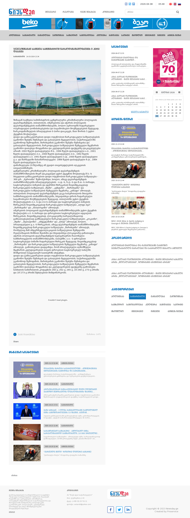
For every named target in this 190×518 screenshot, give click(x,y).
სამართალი (28, 35)
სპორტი (125, 35)
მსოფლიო (137, 35)
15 (168, 110)
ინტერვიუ (150, 35)
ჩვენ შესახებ (88, 12)
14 (165, 110)
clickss (14, 475)
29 (168, 116)
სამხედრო (71, 35)
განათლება (44, 35)
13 (161, 110)
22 (168, 113)
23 (172, 113)
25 (180, 113)
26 (157, 116)
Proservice (172, 511)
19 (157, 113)
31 (176, 116)
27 (161, 116)
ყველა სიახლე (140, 112)
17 (176, 110)
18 (180, 110)
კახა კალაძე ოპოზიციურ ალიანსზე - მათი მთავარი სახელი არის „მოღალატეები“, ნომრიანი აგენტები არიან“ (147, 260)
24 (176, 113)
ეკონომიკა (58, 35)
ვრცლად (12, 512)
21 (165, 113)
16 (172, 110)
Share (16, 342)
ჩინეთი (161, 35)
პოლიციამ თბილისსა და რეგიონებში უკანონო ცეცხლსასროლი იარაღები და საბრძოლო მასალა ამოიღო (146, 246)
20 (161, 113)
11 (180, 107)
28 (165, 116)
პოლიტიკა (14, 35)
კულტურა (101, 35)
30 (172, 116)
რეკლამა (68, 12)
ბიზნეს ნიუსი (174, 35)
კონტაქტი (108, 12)
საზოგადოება (87, 35)
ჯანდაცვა (114, 35)
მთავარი (50, 12)
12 (157, 110)
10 (176, 107)
